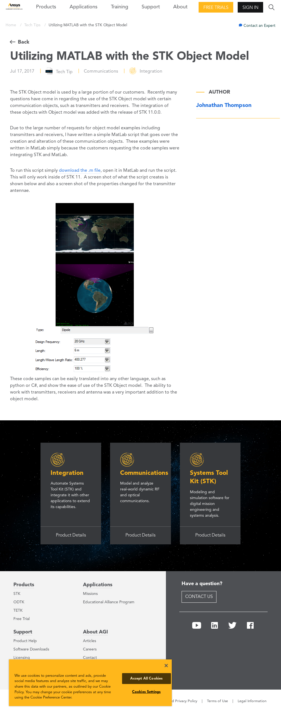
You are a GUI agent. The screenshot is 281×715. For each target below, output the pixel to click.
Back (23, 42)
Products (23, 584)
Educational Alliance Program (108, 602)
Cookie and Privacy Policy (176, 701)
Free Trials (215, 8)
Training (119, 6)
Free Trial (21, 619)
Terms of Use (217, 701)
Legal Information (252, 701)
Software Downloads (31, 649)
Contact (90, 658)
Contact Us (199, 597)
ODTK (18, 602)
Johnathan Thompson (223, 105)
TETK (18, 610)
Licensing (21, 658)
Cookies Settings (146, 692)
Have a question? (202, 583)
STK (16, 594)
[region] (90, 682)
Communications (144, 473)
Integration (67, 473)
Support (22, 632)
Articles (89, 641)
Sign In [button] (250, 8)
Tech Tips (33, 25)
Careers (90, 649)
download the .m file (80, 170)
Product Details (71, 535)
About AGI (95, 632)
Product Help (25, 641)
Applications (83, 6)
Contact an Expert (259, 26)
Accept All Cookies (146, 678)
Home (11, 25)
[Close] (166, 665)
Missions (90, 594)
